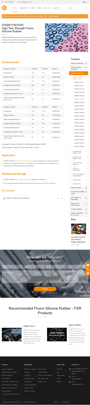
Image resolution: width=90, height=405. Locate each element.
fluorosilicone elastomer (24, 161)
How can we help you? (45, 257)
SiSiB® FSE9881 (79, 143)
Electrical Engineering (30, 385)
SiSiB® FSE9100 (79, 92)
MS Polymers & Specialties (9, 385)
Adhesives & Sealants (30, 369)
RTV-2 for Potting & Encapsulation (78, 174)
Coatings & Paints (29, 378)
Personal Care (42, 369)
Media (40, 8)
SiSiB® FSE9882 (79, 146)
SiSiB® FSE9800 (79, 106)
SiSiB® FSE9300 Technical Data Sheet (16, 198)
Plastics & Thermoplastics (45, 375)
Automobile (27, 375)
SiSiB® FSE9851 (79, 123)
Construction (27, 382)
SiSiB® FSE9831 (79, 109)
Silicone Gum (77, 180)
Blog (73, 219)
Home (7, 16)
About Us (47, 8)
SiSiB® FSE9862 (79, 133)
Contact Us (55, 8)
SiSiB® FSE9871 (79, 136)
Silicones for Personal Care (9, 388)
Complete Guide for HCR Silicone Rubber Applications (78, 239)
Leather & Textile (29, 388)
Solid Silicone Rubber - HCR (77, 157)
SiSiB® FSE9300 (53, 16)
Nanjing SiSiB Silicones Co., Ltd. (16, 402)
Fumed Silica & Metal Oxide (10, 382)
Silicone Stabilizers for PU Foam (11, 394)
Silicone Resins (76, 188)
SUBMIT (45, 289)
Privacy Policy (66, 402)
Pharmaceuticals (42, 372)
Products (15, 8)
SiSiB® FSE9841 (79, 116)
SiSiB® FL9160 (78, 85)
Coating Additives (76, 209)
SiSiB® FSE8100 (79, 89)
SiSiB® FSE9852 (79, 126)
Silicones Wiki (61, 375)
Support (33, 8)
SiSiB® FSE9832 (79, 112)
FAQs (58, 378)
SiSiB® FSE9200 (79, 95)
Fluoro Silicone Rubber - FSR (38, 16)
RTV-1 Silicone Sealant (77, 163)
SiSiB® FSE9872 (79, 139)
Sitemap (56, 402)
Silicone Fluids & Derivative (9, 372)
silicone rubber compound (22, 179)
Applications (24, 8)
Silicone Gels (77, 184)
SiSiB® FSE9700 (79, 102)
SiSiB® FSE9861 (79, 129)
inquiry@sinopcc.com (26, 2)
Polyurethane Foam (43, 378)
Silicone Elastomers (22, 16)
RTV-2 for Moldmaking (76, 169)
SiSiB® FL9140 (78, 82)
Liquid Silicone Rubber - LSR (77, 152)
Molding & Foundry (29, 391)
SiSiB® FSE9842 (79, 119)
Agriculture (27, 372)
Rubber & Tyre (42, 382)
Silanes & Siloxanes (77, 63)
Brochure (59, 382)
